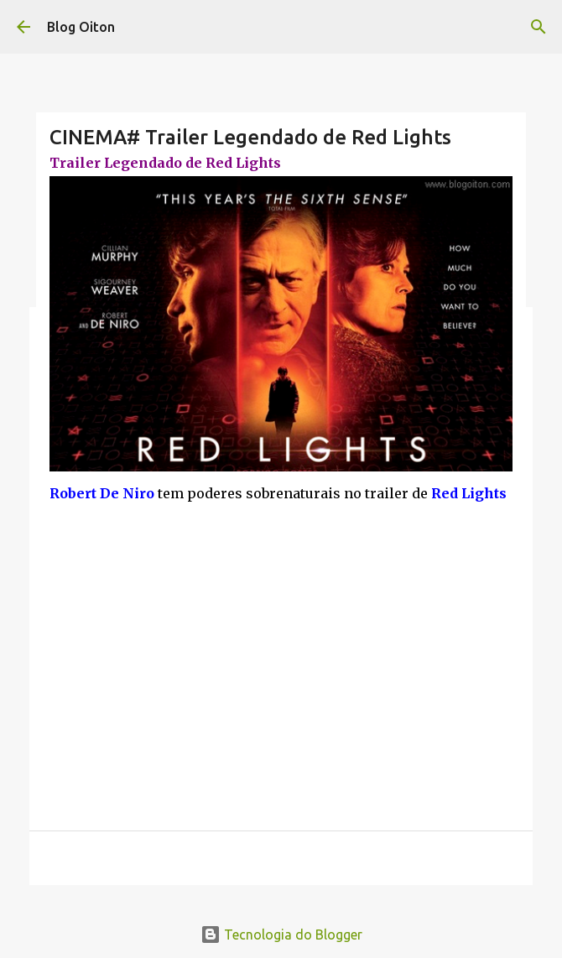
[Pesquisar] (538, 27)
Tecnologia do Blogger (281, 934)
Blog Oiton (81, 26)
